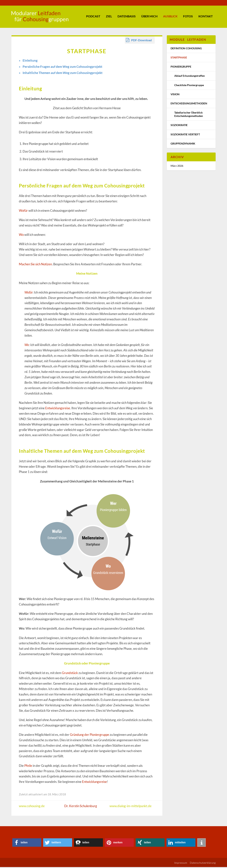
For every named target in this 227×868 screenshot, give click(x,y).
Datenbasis (127, 17)
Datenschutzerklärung (203, 863)
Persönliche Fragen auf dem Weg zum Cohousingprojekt (62, 67)
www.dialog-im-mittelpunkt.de (130, 807)
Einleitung (30, 61)
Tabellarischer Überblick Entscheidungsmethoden (188, 115)
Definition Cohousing (186, 49)
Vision (175, 95)
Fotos (188, 17)
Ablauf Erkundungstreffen (189, 76)
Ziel (109, 17)
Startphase (179, 58)
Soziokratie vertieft (185, 135)
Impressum (180, 863)
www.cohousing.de (32, 807)
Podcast (93, 17)
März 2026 (177, 166)
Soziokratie (179, 126)
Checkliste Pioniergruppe (189, 86)
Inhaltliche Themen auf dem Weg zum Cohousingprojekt (63, 74)
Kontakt (205, 17)
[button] (26, 843)
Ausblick (170, 17)
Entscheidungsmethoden (189, 104)
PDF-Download (141, 41)
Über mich (149, 17)
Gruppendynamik (183, 144)
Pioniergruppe (181, 67)
